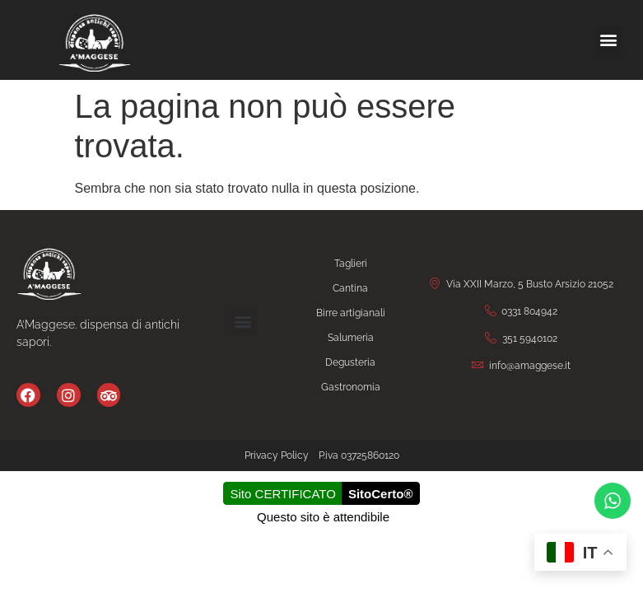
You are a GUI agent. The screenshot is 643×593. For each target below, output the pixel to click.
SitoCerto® (380, 494)
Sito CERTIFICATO (283, 494)
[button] (608, 40)
